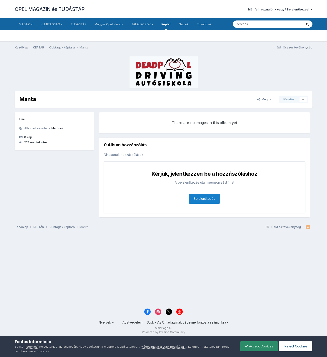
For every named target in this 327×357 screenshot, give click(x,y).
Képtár (166, 26)
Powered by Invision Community (163, 332)
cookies (31, 346)
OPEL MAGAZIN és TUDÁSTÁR (50, 9)
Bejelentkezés (204, 198)
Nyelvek (106, 322)
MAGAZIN (25, 24)
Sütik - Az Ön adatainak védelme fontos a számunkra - (187, 322)
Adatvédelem (132, 322)
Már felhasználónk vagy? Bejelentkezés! (280, 9)
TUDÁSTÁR (78, 24)
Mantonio (58, 128)
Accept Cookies (259, 346)
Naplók (184, 24)
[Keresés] (255, 24)
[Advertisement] (151, 270)
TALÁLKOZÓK (142, 24)
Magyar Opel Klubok (109, 24)
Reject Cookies (295, 346)
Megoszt (265, 99)
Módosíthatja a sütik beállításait (163, 346)
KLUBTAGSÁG (51, 24)
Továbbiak (204, 24)
